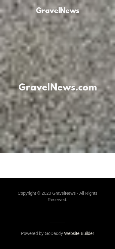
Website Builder (79, 233)
